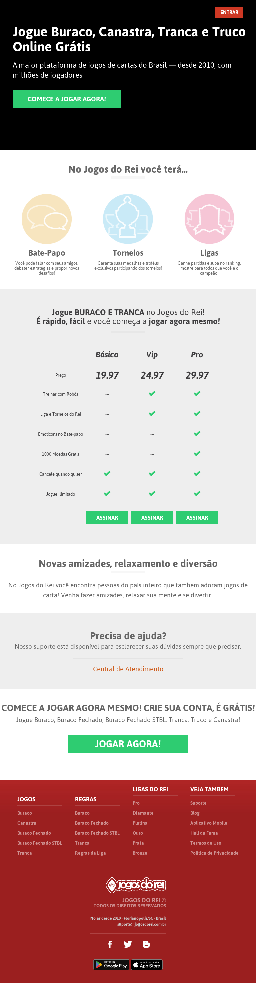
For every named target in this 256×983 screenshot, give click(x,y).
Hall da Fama (204, 833)
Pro (136, 803)
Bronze (140, 853)
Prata (138, 843)
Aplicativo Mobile (208, 823)
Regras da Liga (90, 853)
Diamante (143, 813)
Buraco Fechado (34, 833)
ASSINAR (107, 517)
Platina (140, 823)
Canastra (26, 823)
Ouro (138, 833)
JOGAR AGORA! (128, 743)
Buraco (24, 813)
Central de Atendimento (128, 669)
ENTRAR (229, 12)
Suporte (198, 803)
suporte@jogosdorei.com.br (141, 924)
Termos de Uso (205, 843)
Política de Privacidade (214, 853)
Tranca (24, 853)
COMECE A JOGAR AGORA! (67, 99)
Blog (195, 813)
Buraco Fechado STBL (39, 843)
